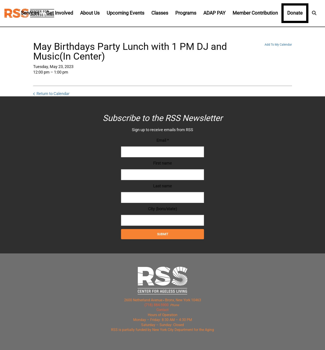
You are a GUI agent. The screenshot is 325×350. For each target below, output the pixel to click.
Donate (295, 13)
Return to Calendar (53, 93)
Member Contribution (255, 13)
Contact (162, 310)
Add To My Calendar (278, 44)
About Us (90, 13)
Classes (159, 13)
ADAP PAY (214, 13)
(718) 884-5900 (156, 305)
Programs (185, 13)
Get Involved (59, 13)
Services (30, 13)
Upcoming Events (125, 13)
